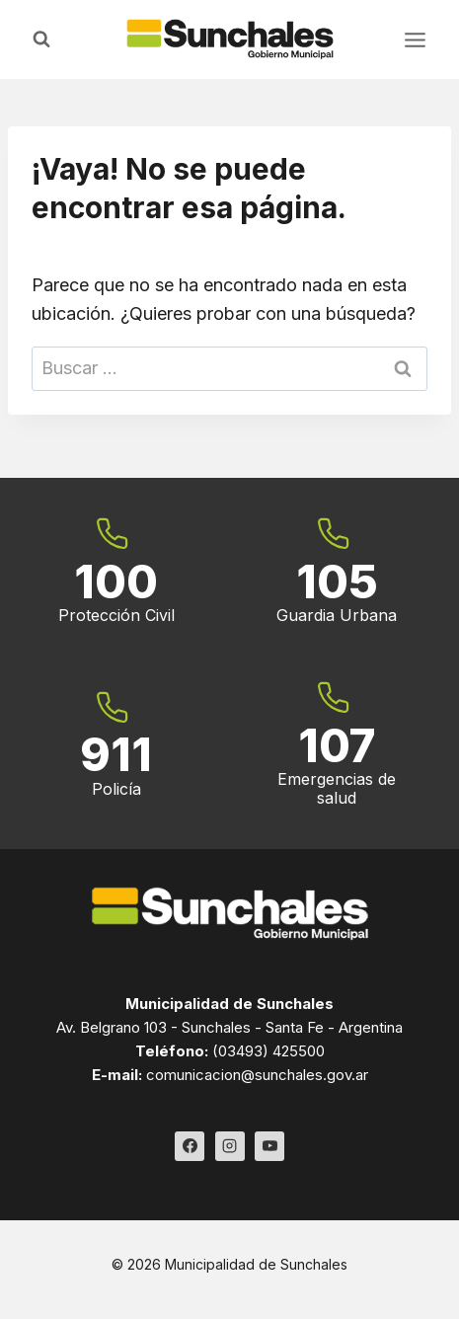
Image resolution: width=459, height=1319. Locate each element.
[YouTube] (269, 1146)
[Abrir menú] (414, 39)
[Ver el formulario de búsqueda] (41, 39)
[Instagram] (230, 1146)
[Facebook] (189, 1146)
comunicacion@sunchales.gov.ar (257, 1074)
